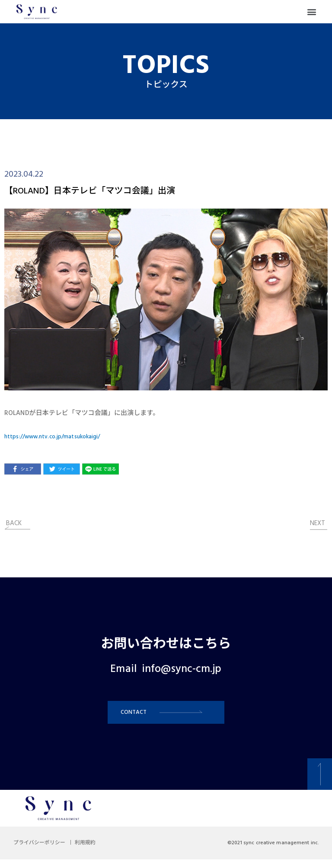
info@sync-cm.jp (182, 669)
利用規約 (96, 851)
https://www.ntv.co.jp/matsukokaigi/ (60, 436)
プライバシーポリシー (43, 851)
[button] (312, 12)
